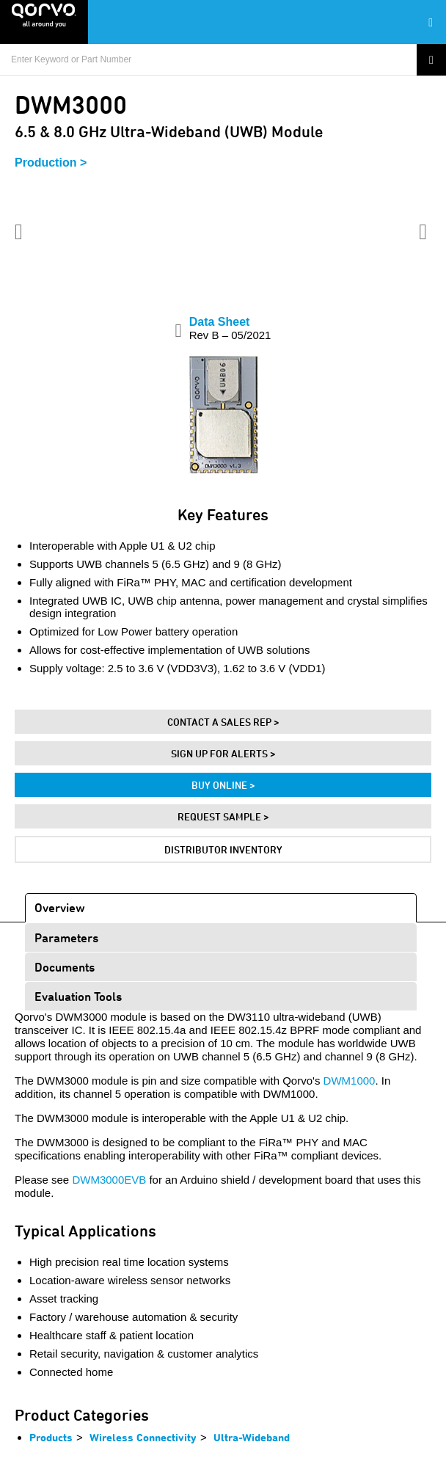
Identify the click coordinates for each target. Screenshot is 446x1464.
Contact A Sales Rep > (223, 721)
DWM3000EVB (109, 1179)
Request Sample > (223, 816)
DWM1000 (349, 1080)
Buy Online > (223, 785)
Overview (59, 907)
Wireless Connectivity (143, 1437)
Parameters (66, 937)
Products (51, 1437)
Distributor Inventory (223, 849)
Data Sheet (230, 328)
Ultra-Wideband (251, 1437)
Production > (51, 162)
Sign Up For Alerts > (223, 753)
